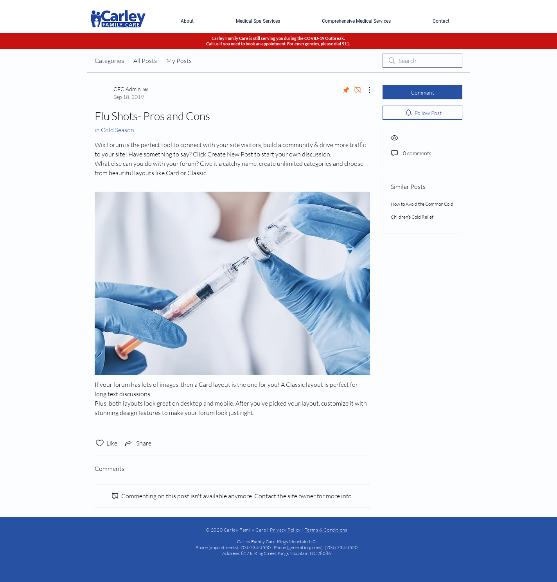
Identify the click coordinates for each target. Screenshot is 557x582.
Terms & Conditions (326, 530)
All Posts (145, 61)
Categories (109, 61)
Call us (212, 43)
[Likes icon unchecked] (100, 443)
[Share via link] (137, 443)
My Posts (179, 61)
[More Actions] (365, 90)
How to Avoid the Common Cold (422, 204)
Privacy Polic (284, 530)
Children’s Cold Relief (412, 217)
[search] (422, 61)
